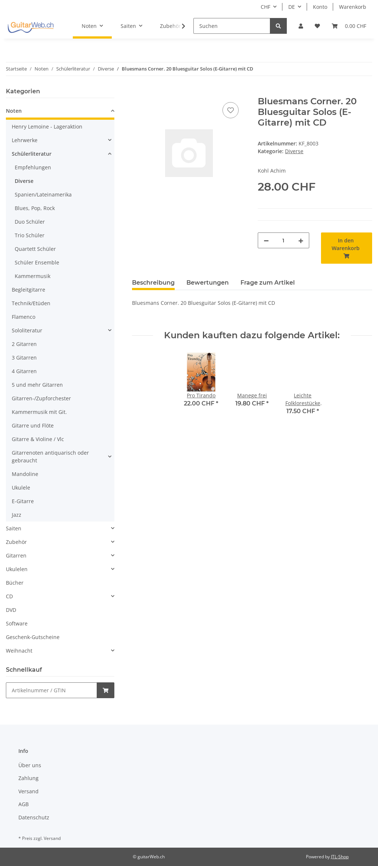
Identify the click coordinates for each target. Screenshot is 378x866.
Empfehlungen (33, 167)
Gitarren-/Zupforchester (41, 398)
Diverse (294, 151)
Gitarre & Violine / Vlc (38, 439)
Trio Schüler (29, 235)
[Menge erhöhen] (301, 240)
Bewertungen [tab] (207, 282)
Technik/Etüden (31, 303)
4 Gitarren (24, 371)
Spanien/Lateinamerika (43, 194)
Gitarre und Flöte (33, 425)
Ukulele (21, 487)
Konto (320, 6)
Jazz (16, 514)
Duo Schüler (30, 221)
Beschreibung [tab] (153, 282)
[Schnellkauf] (51, 690)
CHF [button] (265, 6)
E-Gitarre (23, 501)
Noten (14, 110)
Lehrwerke (25, 140)
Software (17, 623)
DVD (11, 609)
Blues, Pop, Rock (35, 208)
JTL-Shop (340, 857)
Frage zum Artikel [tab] (267, 282)
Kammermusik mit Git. (39, 411)
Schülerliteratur (31, 153)
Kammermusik (32, 276)
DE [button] (291, 6)
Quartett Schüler (35, 248)
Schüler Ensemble (37, 262)
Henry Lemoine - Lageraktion (47, 126)
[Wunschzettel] (317, 26)
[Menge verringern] (266, 240)
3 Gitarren (24, 357)
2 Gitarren (24, 343)
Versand (28, 791)
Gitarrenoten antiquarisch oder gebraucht (50, 456)
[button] (301, 26)
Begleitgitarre (28, 289)
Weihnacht (19, 650)
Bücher (15, 582)
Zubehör (16, 541)
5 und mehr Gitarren (37, 384)
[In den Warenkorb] (138, 92)
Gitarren (16, 555)
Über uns (29, 765)
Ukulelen (17, 569)
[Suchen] (231, 26)
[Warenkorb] (349, 26)
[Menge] (283, 240)
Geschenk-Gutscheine (33, 637)
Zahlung (28, 778)
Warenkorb (352, 6)
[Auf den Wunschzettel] (230, 110)
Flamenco (23, 316)
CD (9, 596)
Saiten (13, 528)
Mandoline (25, 473)
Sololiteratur (27, 330)
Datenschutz (33, 817)
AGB (23, 804)
